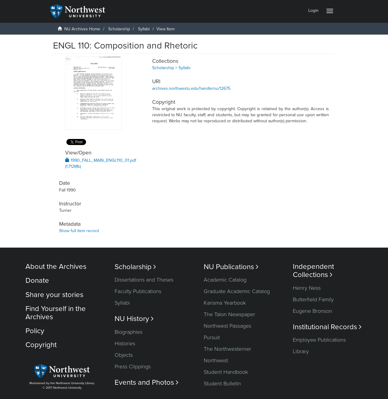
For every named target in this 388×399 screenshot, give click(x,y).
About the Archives (55, 266)
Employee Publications (319, 339)
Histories (125, 343)
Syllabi (144, 29)
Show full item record (79, 230)
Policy (34, 330)
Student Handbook (226, 372)
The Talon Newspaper (229, 314)
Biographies (128, 332)
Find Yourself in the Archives (55, 312)
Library (301, 351)
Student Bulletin (222, 383)
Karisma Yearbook (225, 302)
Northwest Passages (227, 326)
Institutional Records (327, 327)
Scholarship (119, 29)
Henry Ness (307, 288)
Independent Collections (313, 270)
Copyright (41, 344)
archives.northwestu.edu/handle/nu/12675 (191, 88)
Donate (37, 280)
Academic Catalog (225, 279)
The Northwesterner (227, 349)
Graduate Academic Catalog (237, 291)
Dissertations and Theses (144, 279)
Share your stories (54, 294)
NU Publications (231, 266)
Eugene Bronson (312, 311)
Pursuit (212, 337)
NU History (134, 318)
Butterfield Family (313, 299)
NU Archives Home (82, 29)
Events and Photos (147, 382)
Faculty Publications (138, 291)
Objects (124, 355)
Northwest (216, 360)
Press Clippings (133, 366)
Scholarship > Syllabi (171, 67)
